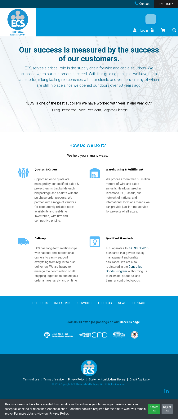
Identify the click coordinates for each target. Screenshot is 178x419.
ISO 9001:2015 (138, 248)
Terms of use (31, 379)
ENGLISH (165, 4)
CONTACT (139, 303)
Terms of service (53, 379)
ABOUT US (105, 303)
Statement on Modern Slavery (107, 379)
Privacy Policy (58, 413)
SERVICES (84, 303)
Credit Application (140, 379)
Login (140, 30)
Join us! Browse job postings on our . (104, 322)
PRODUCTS (40, 303)
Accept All (154, 408)
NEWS (122, 303)
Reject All (167, 408)
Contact (142, 4)
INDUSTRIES (62, 303)
